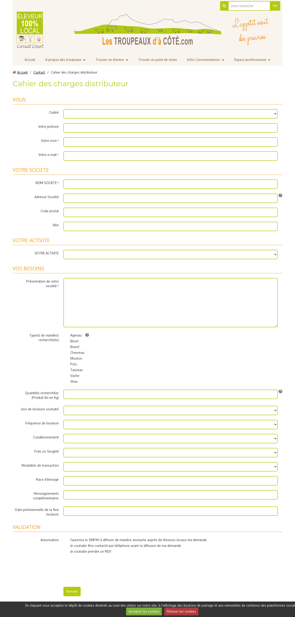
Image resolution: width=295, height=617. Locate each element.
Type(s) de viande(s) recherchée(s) (44, 337)
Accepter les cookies (144, 611)
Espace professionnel (250, 60)
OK (275, 6)
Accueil (30, 60)
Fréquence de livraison (42, 423)
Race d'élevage (47, 479)
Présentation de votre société (42, 283)
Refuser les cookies (181, 611)
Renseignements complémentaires (46, 496)
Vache (71, 375)
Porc (70, 364)
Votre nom (49, 141)
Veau (70, 381)
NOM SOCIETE (46, 183)
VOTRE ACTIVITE (47, 253)
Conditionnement (46, 437)
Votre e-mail (47, 155)
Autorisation (50, 540)
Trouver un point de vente (157, 60)
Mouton (72, 358)
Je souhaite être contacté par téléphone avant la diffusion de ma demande (122, 545)
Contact (39, 72)
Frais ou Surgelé (46, 451)
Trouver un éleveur (110, 60)
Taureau (73, 370)
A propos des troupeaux (63, 60)
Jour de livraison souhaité (40, 409)
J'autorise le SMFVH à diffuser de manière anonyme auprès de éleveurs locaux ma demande (135, 540)
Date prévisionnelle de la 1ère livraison (37, 512)
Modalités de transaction (40, 465)
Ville (56, 225)
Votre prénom (48, 126)
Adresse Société (47, 197)
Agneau (72, 335)
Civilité (54, 112)
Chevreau (73, 352)
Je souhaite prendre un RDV (87, 551)
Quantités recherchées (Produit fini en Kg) (42, 395)
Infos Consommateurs (203, 60)
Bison (71, 341)
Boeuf (71, 347)
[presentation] (98, 569)
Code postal (50, 211)
